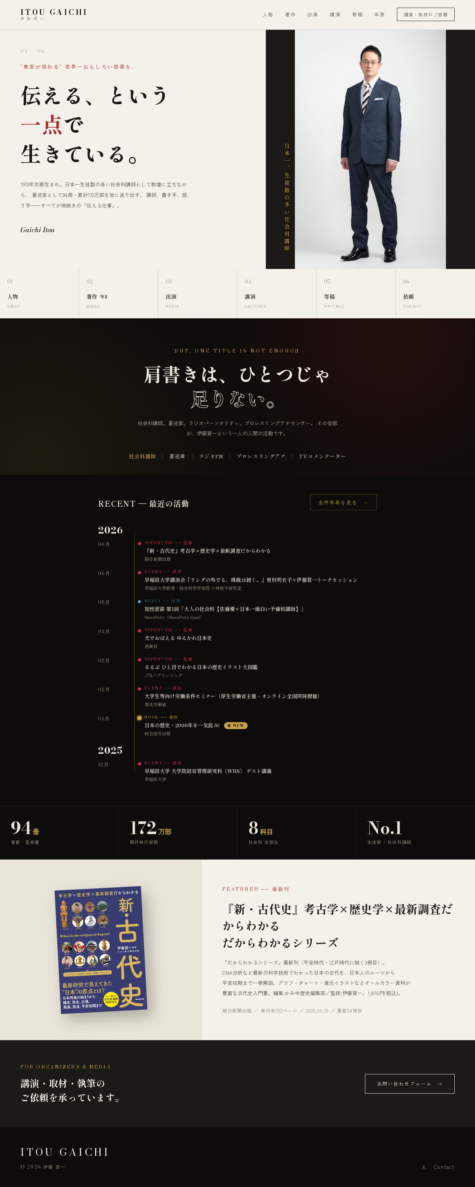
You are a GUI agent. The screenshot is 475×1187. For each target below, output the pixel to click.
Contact (444, 1166)
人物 (268, 14)
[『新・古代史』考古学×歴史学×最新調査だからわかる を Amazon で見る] (101, 950)
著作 (290, 14)
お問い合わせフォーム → (410, 1083)
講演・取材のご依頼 (426, 14)
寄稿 (357, 14)
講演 (335, 14)
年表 (379, 14)
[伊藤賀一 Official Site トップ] (54, 15)
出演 (312, 14)
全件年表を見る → (343, 502)
